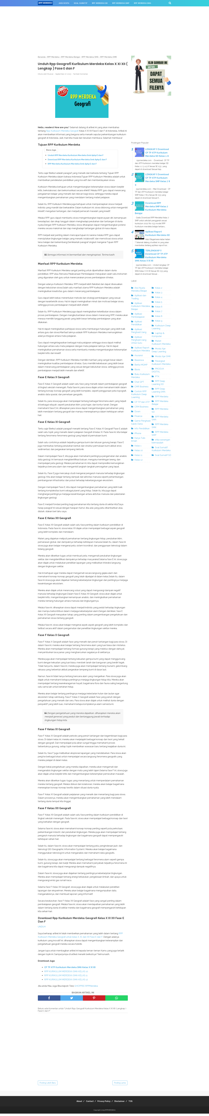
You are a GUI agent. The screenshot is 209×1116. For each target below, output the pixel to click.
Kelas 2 (158, 288)
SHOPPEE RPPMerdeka (86, 988)
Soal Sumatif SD (163, 455)
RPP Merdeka (161, 396)
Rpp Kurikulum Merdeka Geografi (62, 133)
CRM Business (141, 406)
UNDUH (42, 929)
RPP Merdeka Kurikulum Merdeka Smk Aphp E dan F (72, 166)
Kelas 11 (138, 455)
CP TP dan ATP (142, 402)
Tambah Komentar (80, 76)
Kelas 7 (158, 311)
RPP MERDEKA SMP (120, 3)
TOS (134, 1104)
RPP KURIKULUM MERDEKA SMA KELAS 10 (66, 974)
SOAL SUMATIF (80, 3)
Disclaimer (121, 1104)
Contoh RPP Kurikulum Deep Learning (139, 394)
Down (137, 411)
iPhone (137, 433)
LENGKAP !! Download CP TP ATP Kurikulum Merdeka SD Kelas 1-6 (157, 152)
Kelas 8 (158, 316)
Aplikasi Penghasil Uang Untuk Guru (138, 340)
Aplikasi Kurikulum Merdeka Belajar (140, 306)
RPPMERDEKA (110, 1112)
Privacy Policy (103, 1104)
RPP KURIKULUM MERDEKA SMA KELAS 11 (66, 978)
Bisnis (137, 369)
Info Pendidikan (142, 428)
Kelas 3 (158, 292)
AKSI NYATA (64, 3)
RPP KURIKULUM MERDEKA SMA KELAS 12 (66, 982)
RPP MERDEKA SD (100, 3)
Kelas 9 (158, 321)
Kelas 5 (158, 302)
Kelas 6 (158, 306)
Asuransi (138, 355)
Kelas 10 (138, 450)
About (75, 1104)
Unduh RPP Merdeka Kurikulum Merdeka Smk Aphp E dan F (75, 157)
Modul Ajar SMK (163, 356)
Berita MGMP (140, 364)
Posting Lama (120, 1085)
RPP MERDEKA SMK (48, 10)
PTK (157, 376)
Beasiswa (139, 360)
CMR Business (141, 386)
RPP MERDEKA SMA (142, 3)
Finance (138, 416)
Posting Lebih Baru (48, 1085)
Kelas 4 (158, 297)
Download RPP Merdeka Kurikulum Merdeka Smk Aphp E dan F (77, 162)
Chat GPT (139, 382)
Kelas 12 (138, 460)
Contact (88, 1104)
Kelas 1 (137, 445)
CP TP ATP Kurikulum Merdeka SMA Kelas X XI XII (69, 970)
